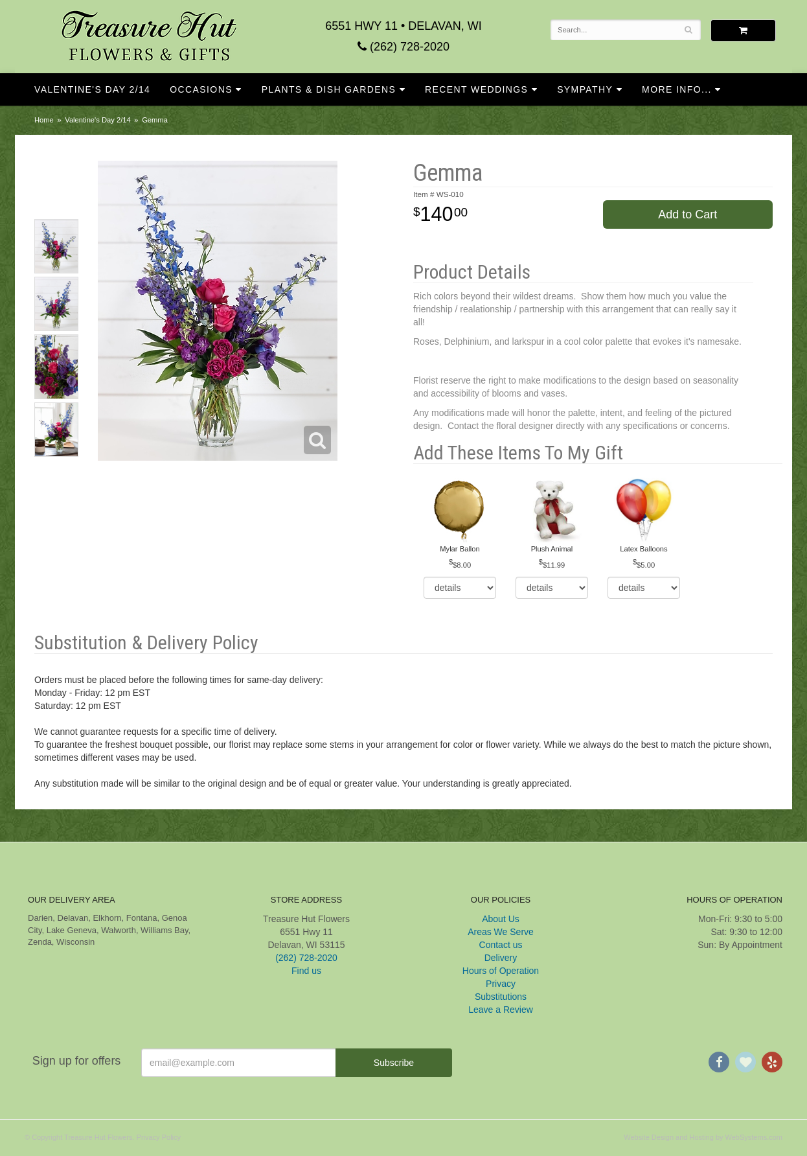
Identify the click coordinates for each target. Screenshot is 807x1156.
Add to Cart (687, 214)
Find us (306, 970)
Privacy (501, 983)
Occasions (201, 89)
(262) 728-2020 (403, 46)
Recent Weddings (476, 89)
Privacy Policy (159, 1137)
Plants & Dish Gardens (329, 89)
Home (44, 120)
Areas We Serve (501, 932)
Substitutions (501, 996)
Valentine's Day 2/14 (92, 89)
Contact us (501, 945)
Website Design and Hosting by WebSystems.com (703, 1137)
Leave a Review (500, 1009)
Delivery (500, 958)
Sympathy (585, 89)
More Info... (677, 89)
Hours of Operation (500, 970)
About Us (500, 919)
